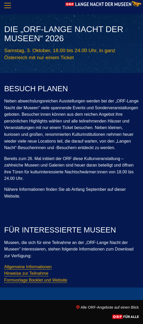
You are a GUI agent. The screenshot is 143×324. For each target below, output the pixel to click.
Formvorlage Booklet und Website (35, 280)
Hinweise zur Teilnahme (26, 273)
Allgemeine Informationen (28, 267)
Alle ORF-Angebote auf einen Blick (107, 307)
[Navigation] (7, 6)
